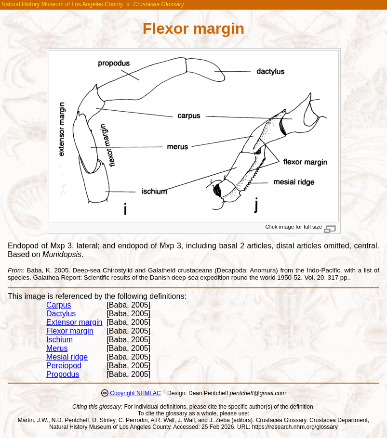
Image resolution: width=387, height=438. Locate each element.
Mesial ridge (67, 357)
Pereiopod (63, 365)
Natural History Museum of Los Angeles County (62, 4)
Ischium (59, 339)
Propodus (63, 374)
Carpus (58, 305)
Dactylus (61, 313)
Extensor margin (74, 322)
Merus (56, 348)
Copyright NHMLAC (134, 393)
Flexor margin (69, 331)
